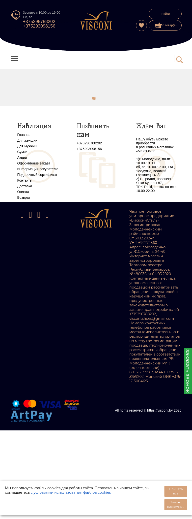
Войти (166, 14)
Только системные (175, 504)
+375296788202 (39, 21)
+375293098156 (39, 26)
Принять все (176, 491)
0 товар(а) (166, 25)
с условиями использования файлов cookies (71, 492)
